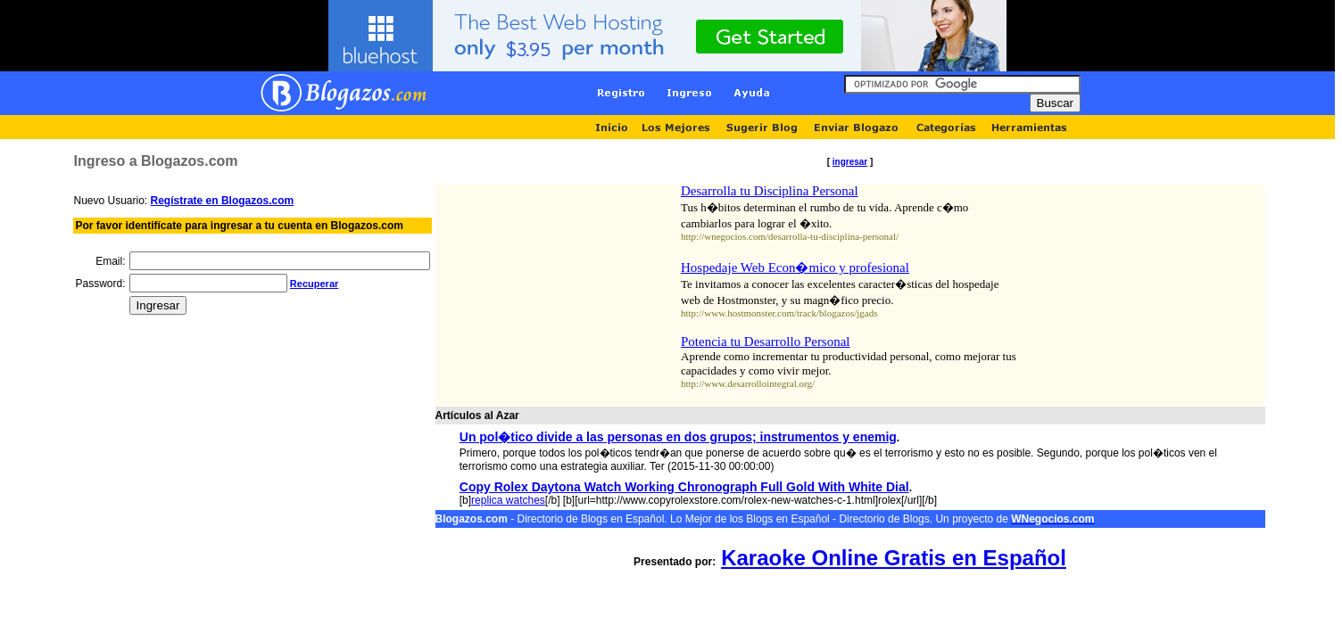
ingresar (850, 162)
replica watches (508, 500)
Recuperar (314, 283)
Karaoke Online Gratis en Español (893, 558)
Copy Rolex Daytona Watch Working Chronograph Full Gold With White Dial (684, 487)
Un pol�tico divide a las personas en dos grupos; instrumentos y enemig (678, 437)
